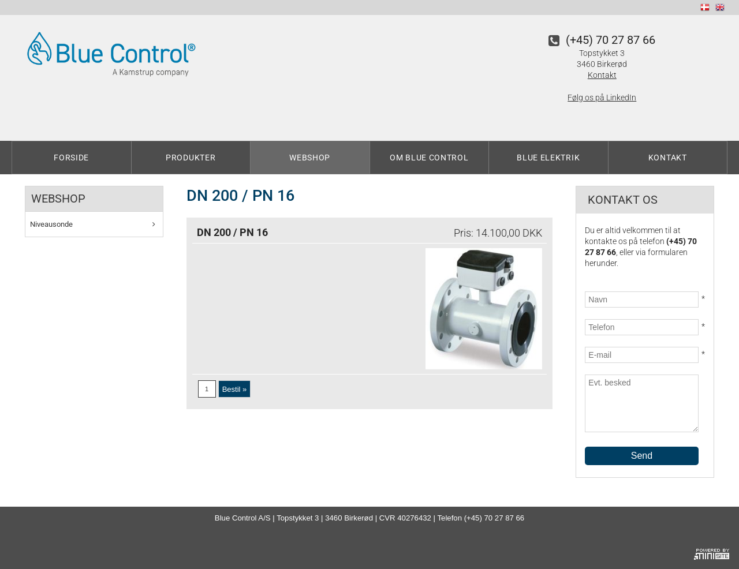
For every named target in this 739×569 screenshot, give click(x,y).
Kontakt (602, 75)
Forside (71, 157)
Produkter (190, 157)
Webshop (309, 157)
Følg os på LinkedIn (602, 97)
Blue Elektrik (548, 157)
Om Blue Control (429, 157)
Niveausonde (51, 224)
